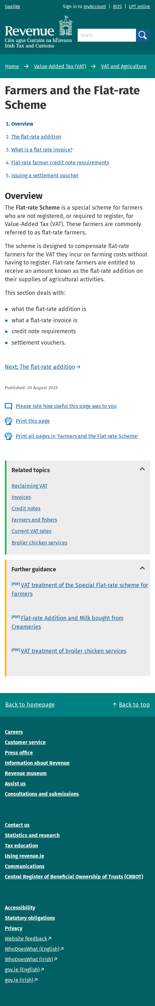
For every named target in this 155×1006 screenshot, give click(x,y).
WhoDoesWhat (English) (32, 949)
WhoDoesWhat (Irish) (29, 959)
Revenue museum (26, 773)
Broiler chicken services (39, 543)
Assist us (15, 784)
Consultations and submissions (42, 794)
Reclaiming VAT (29, 486)
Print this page (33, 421)
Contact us (17, 825)
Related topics (31, 470)
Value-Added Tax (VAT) (60, 66)
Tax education (21, 846)
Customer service (25, 742)
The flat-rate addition (36, 137)
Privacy (13, 928)
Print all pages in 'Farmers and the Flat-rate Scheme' (77, 436)
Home (12, 66)
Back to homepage (30, 704)
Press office (19, 753)
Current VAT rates (31, 531)
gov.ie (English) (22, 970)
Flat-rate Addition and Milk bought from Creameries (67, 622)
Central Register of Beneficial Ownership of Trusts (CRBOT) (74, 877)
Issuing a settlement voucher (45, 175)
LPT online (139, 6)
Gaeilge (12, 6)
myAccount (94, 6)
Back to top (134, 704)
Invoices (21, 497)
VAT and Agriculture (124, 66)
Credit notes (26, 508)
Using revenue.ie (24, 856)
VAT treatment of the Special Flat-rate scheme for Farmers (80, 589)
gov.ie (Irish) (19, 980)
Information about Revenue (37, 763)
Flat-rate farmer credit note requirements (60, 163)
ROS (117, 6)
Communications (24, 866)
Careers (14, 732)
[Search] (107, 35)
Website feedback (26, 939)
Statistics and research (32, 835)
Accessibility (20, 908)
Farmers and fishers (34, 520)
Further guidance (34, 569)
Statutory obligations (30, 918)
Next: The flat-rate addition (40, 366)
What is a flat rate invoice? (42, 150)
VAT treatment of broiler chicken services (73, 651)
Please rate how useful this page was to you (66, 406)
